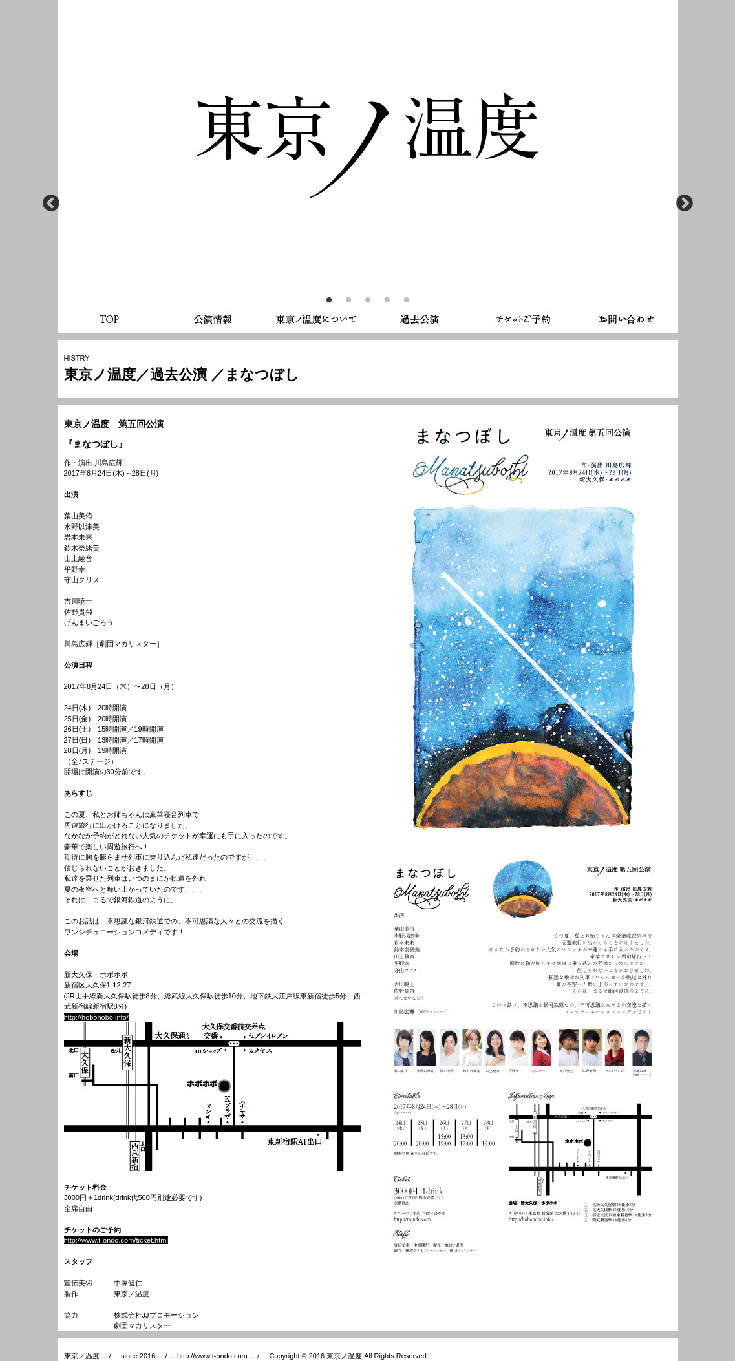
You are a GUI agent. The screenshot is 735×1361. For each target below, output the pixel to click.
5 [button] (406, 300)
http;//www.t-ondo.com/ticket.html (116, 1240)
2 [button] (348, 300)
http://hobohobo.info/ (96, 1017)
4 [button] (387, 300)
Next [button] (684, 203)
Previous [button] (51, 203)
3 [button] (367, 300)
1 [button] (329, 300)
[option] (368, 129)
